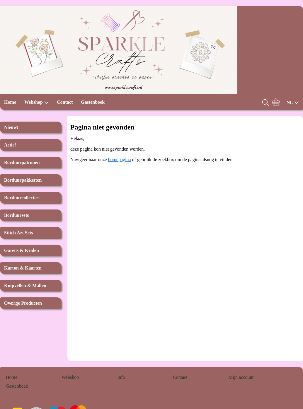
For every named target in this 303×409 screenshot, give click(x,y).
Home (10, 102)
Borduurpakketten (23, 180)
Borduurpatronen (22, 162)
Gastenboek (93, 102)
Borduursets (16, 215)
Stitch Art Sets (18, 232)
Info (121, 377)
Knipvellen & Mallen (25, 285)
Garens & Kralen (21, 250)
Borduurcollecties (22, 197)
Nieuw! (11, 127)
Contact (65, 102)
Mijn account (241, 377)
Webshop (36, 102)
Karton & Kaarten (23, 267)
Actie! (10, 144)
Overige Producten (23, 303)
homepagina (119, 159)
